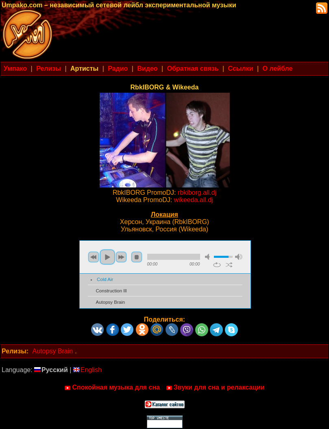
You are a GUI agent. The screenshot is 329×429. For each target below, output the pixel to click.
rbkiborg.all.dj (197, 192)
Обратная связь (193, 68)
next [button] (121, 257)
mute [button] (208, 257)
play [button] (107, 257)
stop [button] (136, 257)
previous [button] (93, 257)
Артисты (84, 68)
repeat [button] (217, 264)
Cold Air (105, 279)
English (87, 369)
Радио (118, 68)
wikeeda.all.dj (193, 199)
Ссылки (240, 68)
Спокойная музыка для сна (112, 387)
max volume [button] (238, 257)
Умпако (15, 68)
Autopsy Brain (110, 302)
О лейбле (278, 68)
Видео (147, 68)
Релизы (48, 68)
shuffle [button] (229, 264)
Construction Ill (111, 290)
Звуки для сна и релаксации (215, 387)
